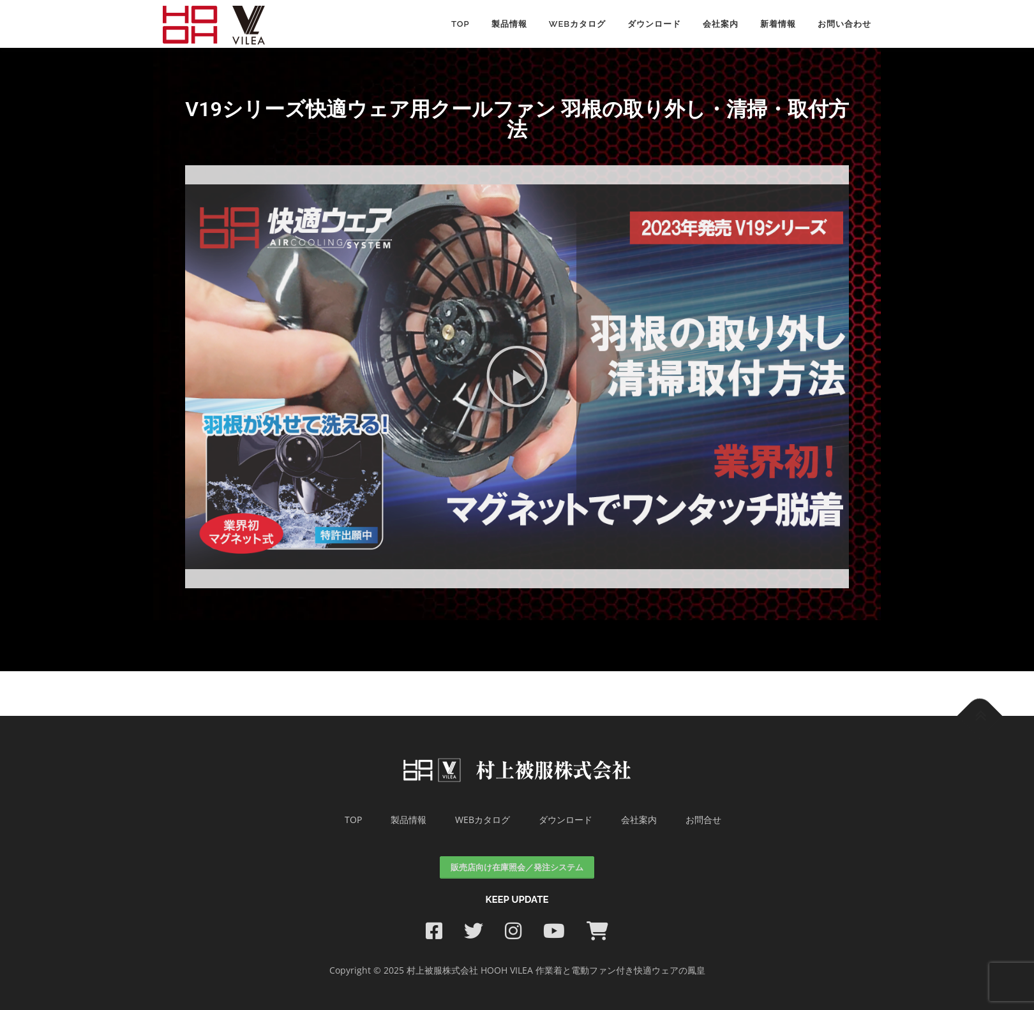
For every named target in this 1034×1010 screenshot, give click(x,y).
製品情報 (509, 24)
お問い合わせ (844, 24)
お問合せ (703, 819)
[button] (517, 376)
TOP (353, 819)
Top (460, 24)
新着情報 (778, 24)
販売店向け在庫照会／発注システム (517, 867)
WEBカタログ (577, 24)
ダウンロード (654, 24)
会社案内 (720, 24)
